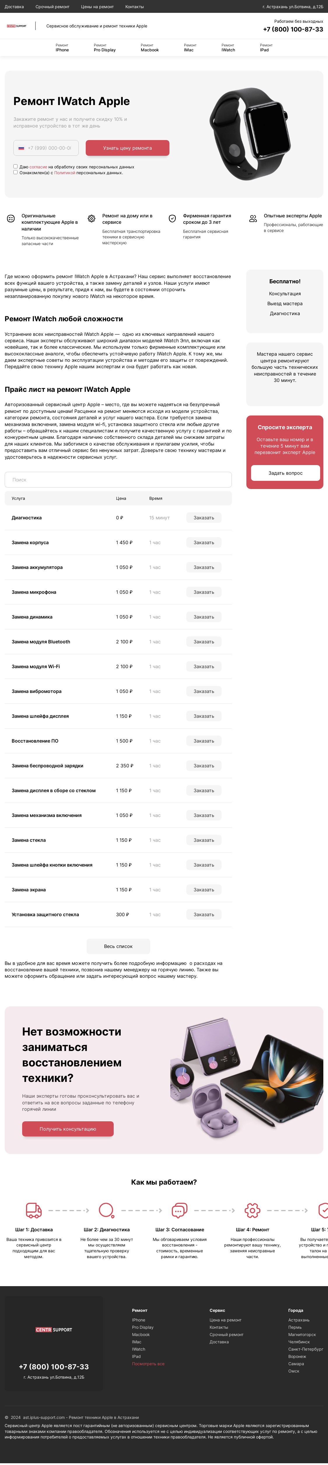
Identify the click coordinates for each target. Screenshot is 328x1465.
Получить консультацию (68, 1130)
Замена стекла (29, 841)
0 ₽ (119, 518)
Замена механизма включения (47, 816)
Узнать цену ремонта (127, 149)
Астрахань (299, 1321)
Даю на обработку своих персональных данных (73, 167)
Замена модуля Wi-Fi (36, 667)
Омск (293, 1372)
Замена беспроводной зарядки (47, 766)
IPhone (62, 48)
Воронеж (297, 1358)
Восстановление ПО (35, 742)
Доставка (14, 6)
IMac (190, 48)
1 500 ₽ (124, 742)
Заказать (204, 518)
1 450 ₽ (124, 543)
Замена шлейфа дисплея (40, 717)
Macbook (150, 48)
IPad (266, 48)
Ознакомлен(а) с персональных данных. (68, 173)
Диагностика (27, 518)
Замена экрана (29, 890)
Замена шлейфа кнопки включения (52, 866)
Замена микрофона (34, 593)
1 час (155, 543)
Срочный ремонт (52, 6)
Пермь (295, 1328)
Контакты (134, 6)
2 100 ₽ (124, 642)
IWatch (228, 48)
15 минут (159, 518)
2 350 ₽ (124, 766)
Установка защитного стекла (45, 915)
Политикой (64, 173)
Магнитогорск (302, 1336)
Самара (296, 1365)
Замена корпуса (30, 543)
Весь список (118, 947)
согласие (38, 167)
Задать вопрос (286, 474)
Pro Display (105, 48)
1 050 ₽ (124, 568)
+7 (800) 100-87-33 (288, 29)
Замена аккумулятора (37, 568)
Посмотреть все (148, 1365)
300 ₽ (122, 915)
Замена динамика (32, 618)
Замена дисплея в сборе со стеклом (54, 791)
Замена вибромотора (37, 692)
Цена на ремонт (225, 1321)
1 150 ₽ (123, 717)
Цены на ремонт (97, 6)
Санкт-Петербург (305, 1350)
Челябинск (299, 1343)
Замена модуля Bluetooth (41, 642)
